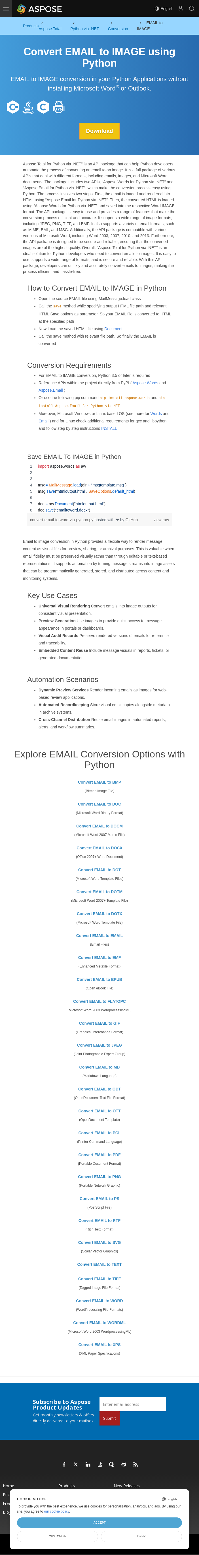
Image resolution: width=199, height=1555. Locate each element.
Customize (57, 1536)
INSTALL (109, 428)
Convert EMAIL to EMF (99, 957)
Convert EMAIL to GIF (99, 1023)
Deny (141, 1536)
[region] (99, 488)
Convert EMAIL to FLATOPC (99, 1001)
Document (113, 328)
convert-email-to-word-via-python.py (62, 519)
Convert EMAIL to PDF (99, 1155)
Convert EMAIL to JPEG (99, 1045)
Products (66, 1485)
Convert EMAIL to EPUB (99, 979)
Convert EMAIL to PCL (99, 1133)
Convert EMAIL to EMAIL (99, 935)
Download (99, 131)
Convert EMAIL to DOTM (99, 892)
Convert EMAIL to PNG (99, 1176)
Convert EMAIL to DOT (99, 870)
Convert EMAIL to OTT (99, 1111)
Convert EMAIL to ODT (99, 1089)
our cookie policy (56, 1511)
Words (156, 413)
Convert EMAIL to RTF (99, 1220)
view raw (161, 519)
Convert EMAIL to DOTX (99, 913)
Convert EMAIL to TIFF (99, 1279)
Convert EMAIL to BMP (99, 782)
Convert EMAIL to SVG (99, 1242)
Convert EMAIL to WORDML (99, 1322)
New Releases (127, 1485)
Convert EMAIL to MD (99, 1067)
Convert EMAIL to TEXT (99, 1264)
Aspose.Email (51, 390)
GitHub (131, 519)
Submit (109, 1418)
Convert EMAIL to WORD (99, 1301)
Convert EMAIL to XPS (99, 1344)
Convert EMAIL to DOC (99, 804)
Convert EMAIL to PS (99, 1198)
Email (43, 421)
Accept (99, 1522)
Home (8, 1485)
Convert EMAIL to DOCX (99, 848)
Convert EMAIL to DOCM (99, 826)
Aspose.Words (145, 383)
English (163, 8)
